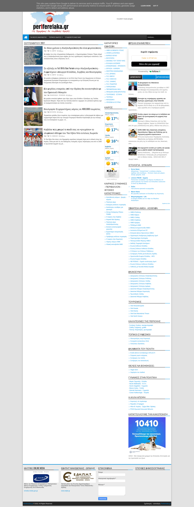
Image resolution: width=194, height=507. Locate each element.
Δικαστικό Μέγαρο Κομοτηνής (140, 291)
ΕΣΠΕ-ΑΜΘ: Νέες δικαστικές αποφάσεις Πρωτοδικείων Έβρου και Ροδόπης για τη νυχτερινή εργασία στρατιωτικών (152, 132)
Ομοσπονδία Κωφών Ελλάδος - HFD (142, 256)
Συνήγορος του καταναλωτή (139, 360)
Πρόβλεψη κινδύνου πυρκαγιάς (116, 236)
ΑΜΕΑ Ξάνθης (135, 217)
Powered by (149, 71)
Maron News (135, 192)
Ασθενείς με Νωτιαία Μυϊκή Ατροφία (142, 267)
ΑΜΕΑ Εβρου (134, 215)
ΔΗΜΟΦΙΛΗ (136, 76)
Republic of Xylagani (137, 404)
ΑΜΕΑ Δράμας (135, 222)
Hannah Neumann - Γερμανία (139, 390)
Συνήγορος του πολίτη (137, 358)
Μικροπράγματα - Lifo (138, 197)
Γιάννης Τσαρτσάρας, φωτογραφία (140, 330)
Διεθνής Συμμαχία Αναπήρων (140, 243)
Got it (155, 6)
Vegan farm (134, 370)
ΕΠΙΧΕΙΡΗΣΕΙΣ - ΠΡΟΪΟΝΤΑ (57, 95)
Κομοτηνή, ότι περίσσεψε (138, 401)
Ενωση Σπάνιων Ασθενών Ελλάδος (141, 248)
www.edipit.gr (65, 491)
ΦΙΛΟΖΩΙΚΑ (110, 100)
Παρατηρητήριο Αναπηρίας (139, 238)
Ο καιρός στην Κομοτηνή (114, 239)
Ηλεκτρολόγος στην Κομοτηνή (140, 338)
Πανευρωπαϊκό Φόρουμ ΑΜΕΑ (140, 241)
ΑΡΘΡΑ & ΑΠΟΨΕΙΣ (113, 53)
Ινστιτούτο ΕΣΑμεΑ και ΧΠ (138, 230)
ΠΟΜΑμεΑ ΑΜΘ (135, 225)
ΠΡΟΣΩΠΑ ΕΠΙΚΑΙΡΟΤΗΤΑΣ (116, 92)
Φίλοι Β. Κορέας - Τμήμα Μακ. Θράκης (143, 406)
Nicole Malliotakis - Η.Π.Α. (138, 384)
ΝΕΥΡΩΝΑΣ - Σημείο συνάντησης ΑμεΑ (143, 261)
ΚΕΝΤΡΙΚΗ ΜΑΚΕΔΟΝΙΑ (114, 71)
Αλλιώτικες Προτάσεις (137, 344)
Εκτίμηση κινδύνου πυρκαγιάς (116, 205)
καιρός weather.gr (112, 179)
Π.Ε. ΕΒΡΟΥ (52, 51)
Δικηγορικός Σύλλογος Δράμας (140, 286)
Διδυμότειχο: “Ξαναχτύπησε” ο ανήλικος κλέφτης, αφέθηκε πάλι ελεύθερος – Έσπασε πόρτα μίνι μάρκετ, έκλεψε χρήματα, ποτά (148, 173)
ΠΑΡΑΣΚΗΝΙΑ (111, 87)
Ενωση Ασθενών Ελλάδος (138, 246)
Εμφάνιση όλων (166, 203)
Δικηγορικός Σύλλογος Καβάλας (140, 284)
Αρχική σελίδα (26, 37)
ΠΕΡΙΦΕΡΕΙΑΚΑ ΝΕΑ (113, 89)
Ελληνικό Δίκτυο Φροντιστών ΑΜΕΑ (142, 233)
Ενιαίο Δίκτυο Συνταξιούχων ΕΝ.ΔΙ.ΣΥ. (142, 353)
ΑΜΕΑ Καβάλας (135, 220)
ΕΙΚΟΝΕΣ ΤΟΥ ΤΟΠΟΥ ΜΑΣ (115, 61)
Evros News (135, 169)
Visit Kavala (134, 308)
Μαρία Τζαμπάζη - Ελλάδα (138, 381)
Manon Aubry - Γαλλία (136, 388)
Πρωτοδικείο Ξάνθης (137, 294)
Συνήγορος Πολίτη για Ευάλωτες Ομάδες (143, 254)
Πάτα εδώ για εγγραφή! (149, 64)
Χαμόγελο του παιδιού (137, 372)
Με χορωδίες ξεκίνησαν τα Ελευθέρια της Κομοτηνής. (147, 193)
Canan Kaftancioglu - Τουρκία (139, 392)
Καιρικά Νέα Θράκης (113, 219)
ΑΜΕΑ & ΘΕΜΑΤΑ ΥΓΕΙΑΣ (115, 50)
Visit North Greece (136, 316)
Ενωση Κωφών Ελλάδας (138, 259)
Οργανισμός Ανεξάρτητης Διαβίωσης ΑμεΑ (144, 235)
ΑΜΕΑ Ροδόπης (135, 212)
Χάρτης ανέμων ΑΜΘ (113, 242)
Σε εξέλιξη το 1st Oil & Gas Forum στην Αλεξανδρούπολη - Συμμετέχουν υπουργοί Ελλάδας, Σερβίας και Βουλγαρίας (73, 70)
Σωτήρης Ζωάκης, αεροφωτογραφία (141, 325)
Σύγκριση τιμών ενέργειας (138, 355)
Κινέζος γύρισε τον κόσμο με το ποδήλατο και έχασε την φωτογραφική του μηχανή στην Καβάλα (154, 116)
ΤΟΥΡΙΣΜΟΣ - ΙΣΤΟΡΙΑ (114, 94)
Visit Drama (134, 311)
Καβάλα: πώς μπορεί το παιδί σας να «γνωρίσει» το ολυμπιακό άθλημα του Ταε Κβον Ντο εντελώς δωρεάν (71, 131)
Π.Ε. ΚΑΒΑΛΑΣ (53, 136)
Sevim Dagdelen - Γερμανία (138, 386)
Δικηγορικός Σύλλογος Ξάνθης (140, 281)
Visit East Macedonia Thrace (139, 313)
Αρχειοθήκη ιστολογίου (162, 77)
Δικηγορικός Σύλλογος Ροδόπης (140, 278)
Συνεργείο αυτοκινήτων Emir (139, 341)
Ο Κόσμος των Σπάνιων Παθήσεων (141, 251)
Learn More (146, 6)
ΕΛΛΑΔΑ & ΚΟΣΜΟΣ (113, 63)
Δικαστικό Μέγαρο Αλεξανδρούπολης (142, 289)
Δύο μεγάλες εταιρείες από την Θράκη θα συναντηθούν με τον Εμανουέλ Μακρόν (72, 90)
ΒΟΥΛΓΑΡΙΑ (52, 112)
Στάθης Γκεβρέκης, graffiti (137, 327)
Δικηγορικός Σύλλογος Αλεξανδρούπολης (143, 276)
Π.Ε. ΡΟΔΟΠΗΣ (111, 84)
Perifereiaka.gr (28, 504)
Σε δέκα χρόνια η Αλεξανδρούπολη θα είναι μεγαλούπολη (72, 48)
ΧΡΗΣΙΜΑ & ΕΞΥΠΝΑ (113, 102)
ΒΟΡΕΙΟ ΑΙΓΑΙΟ (111, 55)
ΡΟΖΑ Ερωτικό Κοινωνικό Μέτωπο (141, 409)
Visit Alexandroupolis (137, 306)
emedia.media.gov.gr (31, 491)
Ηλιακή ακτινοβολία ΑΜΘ (114, 244)
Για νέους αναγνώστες (38, 37)
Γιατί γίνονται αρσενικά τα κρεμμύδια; (142, 188)
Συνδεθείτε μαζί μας (73, 37)
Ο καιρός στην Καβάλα (113, 217)
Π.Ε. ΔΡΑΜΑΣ (111, 74)
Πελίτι (133, 187)
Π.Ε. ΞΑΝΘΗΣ (111, 81)
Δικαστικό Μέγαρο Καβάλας (139, 296)
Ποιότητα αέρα (111, 202)
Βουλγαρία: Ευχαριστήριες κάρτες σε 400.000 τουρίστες (72, 109)
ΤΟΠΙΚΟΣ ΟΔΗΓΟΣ (55, 37)
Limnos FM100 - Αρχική (139, 178)
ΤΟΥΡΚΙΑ (109, 97)
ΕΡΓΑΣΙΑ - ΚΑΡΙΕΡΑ (113, 68)
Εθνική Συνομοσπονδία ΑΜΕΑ (140, 228)
